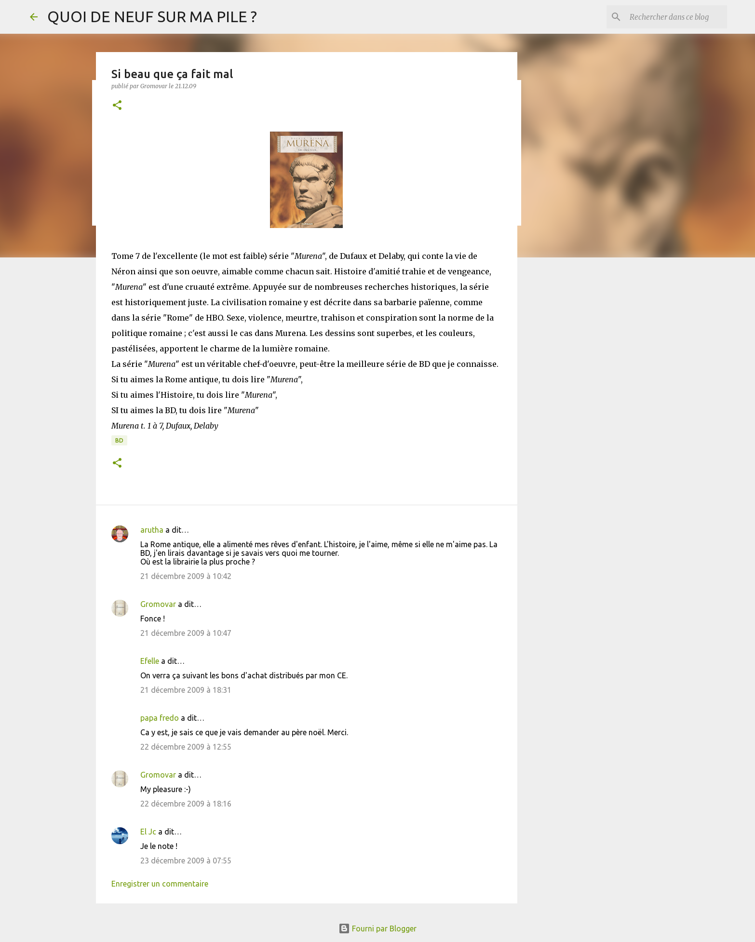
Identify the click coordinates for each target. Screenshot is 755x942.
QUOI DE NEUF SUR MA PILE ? (152, 16)
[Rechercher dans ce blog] (676, 16)
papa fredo (159, 717)
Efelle (149, 661)
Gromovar (158, 604)
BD (119, 440)
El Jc (148, 831)
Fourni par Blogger (377, 928)
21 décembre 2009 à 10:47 (185, 633)
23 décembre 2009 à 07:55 (185, 860)
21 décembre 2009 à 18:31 (185, 690)
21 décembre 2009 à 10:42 (185, 576)
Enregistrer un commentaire (159, 883)
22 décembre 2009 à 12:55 (185, 746)
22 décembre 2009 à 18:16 (185, 803)
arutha (151, 529)
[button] (117, 105)
